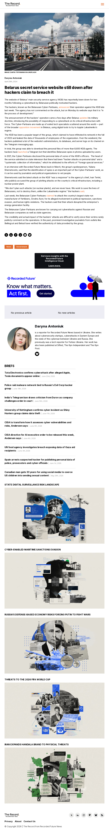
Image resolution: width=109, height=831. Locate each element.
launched (22, 152)
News (8, 247)
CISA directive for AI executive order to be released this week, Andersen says (39, 437)
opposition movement (29, 127)
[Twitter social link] (71, 815)
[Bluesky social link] (95, 815)
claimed (50, 195)
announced (64, 107)
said (82, 191)
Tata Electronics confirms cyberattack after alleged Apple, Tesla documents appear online (37, 375)
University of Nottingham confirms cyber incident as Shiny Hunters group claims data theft (37, 413)
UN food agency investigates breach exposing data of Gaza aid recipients (40, 450)
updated (84, 117)
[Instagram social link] (83, 815)
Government (21, 247)
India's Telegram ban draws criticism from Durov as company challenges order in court (39, 400)
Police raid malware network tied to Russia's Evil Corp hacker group (39, 388)
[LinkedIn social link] (77, 815)
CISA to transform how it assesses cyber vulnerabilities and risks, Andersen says (38, 425)
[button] (102, 4)
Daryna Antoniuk (13, 78)
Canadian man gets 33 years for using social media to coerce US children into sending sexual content (39, 475)
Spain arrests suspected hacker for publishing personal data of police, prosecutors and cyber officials (40, 462)
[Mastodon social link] (89, 815)
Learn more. (54, 265)
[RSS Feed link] (101, 815)
